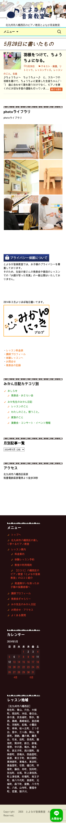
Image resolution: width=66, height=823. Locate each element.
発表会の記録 (13, 365)
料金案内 (19, 554)
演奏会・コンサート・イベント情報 (31, 423)
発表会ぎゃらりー (21, 599)
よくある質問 (18, 615)
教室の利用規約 (23, 565)
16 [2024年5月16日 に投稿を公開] (28, 662)
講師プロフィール (16, 354)
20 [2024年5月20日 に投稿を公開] (14, 667)
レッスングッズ (43, 70)
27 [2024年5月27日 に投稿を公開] (14, 672)
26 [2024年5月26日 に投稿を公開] (9, 672)
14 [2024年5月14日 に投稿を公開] (19, 662)
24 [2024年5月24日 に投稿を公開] (33, 667)
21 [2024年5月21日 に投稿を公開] (19, 667)
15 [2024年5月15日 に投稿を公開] (23, 662)
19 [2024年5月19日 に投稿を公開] (9, 667)
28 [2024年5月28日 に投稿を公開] (19, 672)
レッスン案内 (18, 549)
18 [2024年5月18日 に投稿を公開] (37, 662)
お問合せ (11, 362)
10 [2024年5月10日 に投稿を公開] (33, 657)
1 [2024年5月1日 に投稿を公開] (23, 652)
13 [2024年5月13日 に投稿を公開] (14, 662)
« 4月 (13, 677)
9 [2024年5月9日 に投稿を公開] (28, 657)
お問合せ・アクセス (22, 610)
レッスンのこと (19, 406)
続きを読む (56, 90)
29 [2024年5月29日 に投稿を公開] (23, 672)
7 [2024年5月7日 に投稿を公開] (19, 657)
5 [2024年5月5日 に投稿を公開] (9, 657)
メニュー (9, 32)
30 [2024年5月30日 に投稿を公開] (28, 672)
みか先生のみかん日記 (20, 402)
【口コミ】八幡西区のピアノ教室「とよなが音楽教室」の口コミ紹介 (25, 574)
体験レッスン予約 (24, 560)
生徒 (15, 74)
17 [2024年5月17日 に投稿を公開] (33, 662)
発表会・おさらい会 (22, 396)
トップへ (16, 535)
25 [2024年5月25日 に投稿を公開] (37, 667)
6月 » (33, 677)
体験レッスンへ (14, 358)
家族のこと (17, 417)
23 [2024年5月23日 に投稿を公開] (28, 667)
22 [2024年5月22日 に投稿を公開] (23, 667)
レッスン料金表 (14, 351)
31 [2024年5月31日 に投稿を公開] (33, 672)
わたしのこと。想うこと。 (26, 412)
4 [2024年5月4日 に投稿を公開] (37, 652)
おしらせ (12, 391)
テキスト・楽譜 (49, 66)
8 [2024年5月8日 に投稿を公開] (23, 657)
